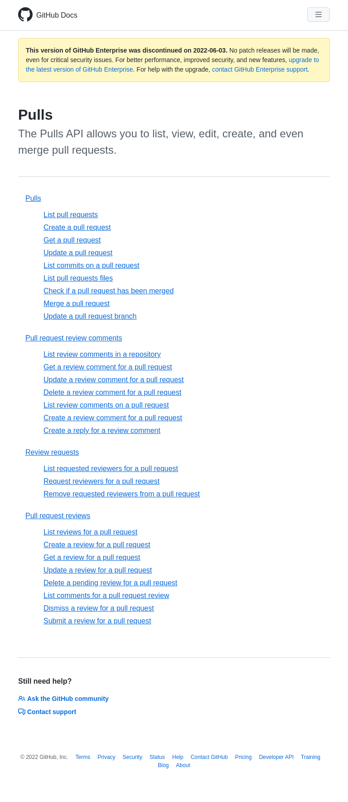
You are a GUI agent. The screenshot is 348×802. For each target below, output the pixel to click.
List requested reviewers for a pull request (111, 468)
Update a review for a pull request (98, 570)
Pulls (33, 198)
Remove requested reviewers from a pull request (122, 494)
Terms (83, 757)
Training (310, 757)
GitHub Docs (56, 15)
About (183, 765)
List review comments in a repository (102, 354)
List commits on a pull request (92, 265)
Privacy (106, 757)
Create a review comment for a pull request (113, 418)
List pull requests (71, 215)
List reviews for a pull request (90, 532)
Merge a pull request (77, 303)
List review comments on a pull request (106, 405)
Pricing (243, 757)
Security (132, 757)
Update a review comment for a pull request (114, 380)
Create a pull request (77, 227)
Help (178, 757)
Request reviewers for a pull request (102, 481)
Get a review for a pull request (92, 557)
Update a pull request (78, 253)
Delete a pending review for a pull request (110, 583)
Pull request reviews (57, 516)
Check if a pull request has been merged (109, 291)
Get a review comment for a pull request (108, 367)
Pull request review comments (73, 338)
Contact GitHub (209, 757)
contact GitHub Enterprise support (260, 69)
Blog (163, 765)
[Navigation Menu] (318, 14)
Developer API (276, 757)
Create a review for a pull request (97, 545)
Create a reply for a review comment (102, 430)
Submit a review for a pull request (97, 621)
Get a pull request (72, 240)
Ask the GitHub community (63, 698)
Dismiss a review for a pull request (99, 608)
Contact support (47, 711)
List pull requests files (78, 278)
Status (157, 757)
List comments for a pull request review (106, 595)
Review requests (52, 452)
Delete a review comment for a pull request (112, 392)
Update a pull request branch (90, 316)
